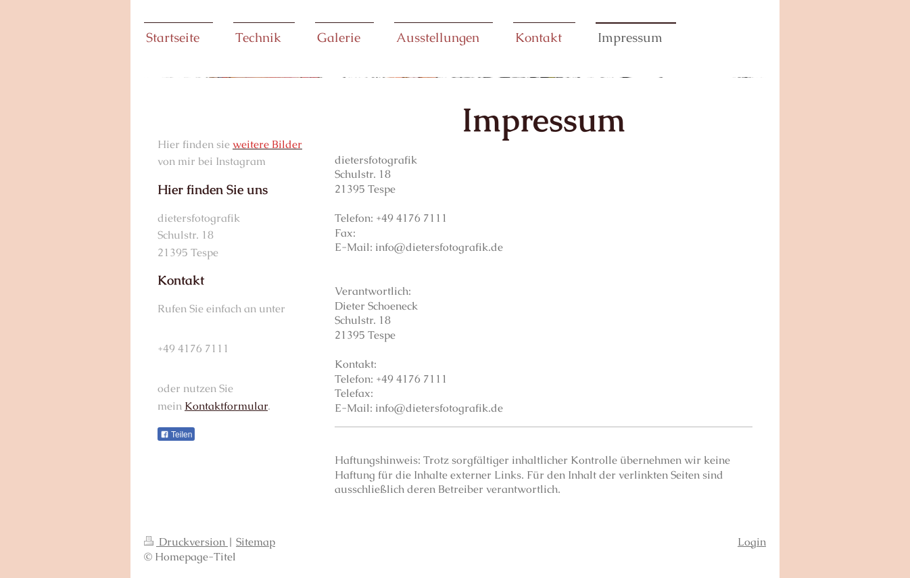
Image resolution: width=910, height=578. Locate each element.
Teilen (176, 434)
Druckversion (186, 542)
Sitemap (255, 542)
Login (752, 542)
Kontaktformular (226, 406)
